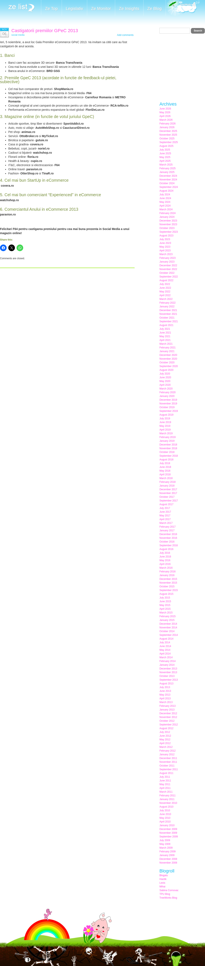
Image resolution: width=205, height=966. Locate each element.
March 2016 (165, 567)
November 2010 (168, 803)
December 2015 (168, 579)
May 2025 (164, 157)
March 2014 (165, 657)
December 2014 (168, 623)
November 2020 (168, 358)
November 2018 (168, 448)
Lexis (162, 882)
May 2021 (164, 336)
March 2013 (165, 702)
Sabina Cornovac (168, 890)
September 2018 (168, 455)
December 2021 (168, 310)
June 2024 (165, 198)
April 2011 (165, 788)
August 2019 (166, 414)
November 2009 (168, 832)
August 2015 (166, 593)
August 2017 (166, 504)
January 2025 (167, 172)
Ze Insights (129, 8)
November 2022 (168, 269)
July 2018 (164, 463)
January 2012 (167, 754)
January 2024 (167, 216)
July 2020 (164, 373)
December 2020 (168, 355)
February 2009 (167, 851)
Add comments (125, 35)
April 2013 (165, 698)
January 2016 (167, 575)
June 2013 (165, 691)
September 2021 (168, 321)
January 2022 (167, 306)
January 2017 (167, 530)
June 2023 (165, 243)
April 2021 (165, 340)
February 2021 (167, 347)
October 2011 (167, 765)
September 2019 (168, 411)
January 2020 (167, 396)
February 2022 (167, 302)
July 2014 (164, 642)
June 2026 (165, 108)
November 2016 (168, 538)
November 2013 (168, 672)
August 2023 (166, 235)
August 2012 (166, 728)
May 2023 (164, 246)
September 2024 (168, 187)
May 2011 (164, 784)
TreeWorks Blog (168, 897)
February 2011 (167, 795)
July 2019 (164, 418)
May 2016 (164, 560)
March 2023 (165, 254)
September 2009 (168, 836)
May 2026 (164, 112)
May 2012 (164, 739)
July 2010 (164, 810)
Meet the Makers (182, 8)
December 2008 (168, 859)
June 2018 (165, 467)
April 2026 (165, 116)
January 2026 (167, 127)
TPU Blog (164, 894)
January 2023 (167, 261)
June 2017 (165, 511)
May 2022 (164, 291)
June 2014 (165, 646)
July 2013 (164, 687)
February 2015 (167, 616)
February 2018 (167, 482)
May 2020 (164, 381)
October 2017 (167, 496)
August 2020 (166, 370)
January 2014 (167, 664)
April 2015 (165, 608)
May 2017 (164, 515)
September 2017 (168, 500)
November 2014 (168, 627)
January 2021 (167, 351)
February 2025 (167, 168)
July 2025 (164, 149)
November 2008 (168, 862)
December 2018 (168, 444)
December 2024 (168, 175)
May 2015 (164, 605)
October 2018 (167, 452)
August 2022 (166, 280)
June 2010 (165, 814)
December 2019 (168, 399)
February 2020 (167, 392)
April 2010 (165, 821)
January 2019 (167, 440)
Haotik (162, 879)
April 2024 (165, 205)
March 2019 (165, 433)
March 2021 (165, 343)
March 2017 (165, 523)
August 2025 (166, 146)
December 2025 (168, 131)
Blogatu (163, 875)
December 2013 (168, 668)
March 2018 (165, 478)
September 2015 (168, 590)
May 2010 (164, 817)
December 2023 (168, 220)
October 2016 (167, 541)
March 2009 (165, 847)
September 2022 (168, 276)
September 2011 (168, 769)
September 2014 (168, 635)
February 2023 (167, 258)
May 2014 (164, 649)
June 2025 (165, 153)
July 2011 (164, 776)
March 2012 (165, 747)
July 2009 (164, 840)
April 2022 (165, 295)
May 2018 (164, 470)
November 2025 (168, 134)
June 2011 (165, 780)
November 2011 (168, 761)
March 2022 (165, 299)
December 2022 (168, 265)
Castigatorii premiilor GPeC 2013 (44, 30)
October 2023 (167, 228)
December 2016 (168, 534)
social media (17, 35)
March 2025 (165, 164)
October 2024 (167, 183)
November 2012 (168, 717)
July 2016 (164, 552)
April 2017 (165, 519)
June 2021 (165, 332)
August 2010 (166, 806)
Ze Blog (154, 8)
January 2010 (167, 825)
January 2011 (167, 799)
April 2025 (165, 160)
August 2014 (166, 638)
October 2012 (167, 720)
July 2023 (164, 239)
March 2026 (165, 119)
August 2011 (166, 773)
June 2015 (165, 601)
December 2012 (168, 713)
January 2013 (167, 709)
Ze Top (51, 8)
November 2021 (168, 314)
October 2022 (167, 272)
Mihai (162, 886)
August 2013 (166, 683)
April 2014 (165, 653)
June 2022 (165, 287)
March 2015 (165, 612)
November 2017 (168, 493)
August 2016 (166, 549)
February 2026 (167, 123)
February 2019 (167, 437)
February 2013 (167, 705)
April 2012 (165, 743)
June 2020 (165, 377)
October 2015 (167, 586)
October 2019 (167, 407)
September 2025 (168, 142)
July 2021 (164, 328)
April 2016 (165, 564)
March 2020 (165, 388)
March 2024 (165, 209)
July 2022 (164, 284)
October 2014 (167, 631)
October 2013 (167, 676)
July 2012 (164, 732)
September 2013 (168, 679)
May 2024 (164, 202)
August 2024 (166, 190)
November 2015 (168, 582)
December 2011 (168, 758)
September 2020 (168, 366)
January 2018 (167, 485)
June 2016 (165, 556)
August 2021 (166, 325)
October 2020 (167, 362)
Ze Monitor (101, 8)
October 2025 (167, 138)
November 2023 (168, 224)
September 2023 (168, 231)
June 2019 (165, 422)
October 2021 (167, 317)
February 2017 (167, 526)
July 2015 (164, 597)
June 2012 (165, 735)
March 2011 (165, 791)
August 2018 (166, 459)
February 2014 (167, 661)
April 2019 (165, 429)
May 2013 (164, 694)
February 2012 (167, 750)
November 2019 (168, 403)
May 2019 (164, 426)
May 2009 (164, 844)
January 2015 (167, 620)
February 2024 (167, 213)
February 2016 (167, 571)
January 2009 (167, 855)
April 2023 (165, 250)
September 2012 (168, 724)
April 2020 (165, 384)
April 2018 (165, 474)
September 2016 (168, 545)
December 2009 (168, 829)
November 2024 (168, 179)
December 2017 (168, 489)
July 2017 (164, 508)
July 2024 (164, 194)
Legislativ (74, 8)
